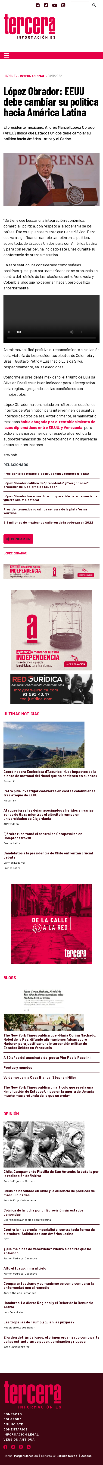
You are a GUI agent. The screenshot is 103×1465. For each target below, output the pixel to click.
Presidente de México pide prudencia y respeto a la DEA (46, 473)
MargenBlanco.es (26, 1456)
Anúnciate (13, 1424)
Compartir (18, 539)
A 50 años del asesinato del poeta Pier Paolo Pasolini (47, 1057)
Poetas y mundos (17, 1067)
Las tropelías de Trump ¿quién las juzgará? (39, 1322)
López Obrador (15, 553)
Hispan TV (10, 76)
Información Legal (21, 1434)
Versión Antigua (19, 1439)
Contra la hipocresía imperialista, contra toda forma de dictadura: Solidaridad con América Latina (49, 1231)
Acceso (86, 1456)
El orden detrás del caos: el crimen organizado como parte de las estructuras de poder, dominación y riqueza (51, 1339)
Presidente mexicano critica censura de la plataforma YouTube (45, 511)
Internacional (32, 76)
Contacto (12, 1414)
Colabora (12, 1419)
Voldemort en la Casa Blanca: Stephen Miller (39, 1077)
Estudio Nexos (66, 1456)
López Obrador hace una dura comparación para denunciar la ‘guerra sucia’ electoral (50, 498)
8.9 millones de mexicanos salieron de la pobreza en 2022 (48, 522)
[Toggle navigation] (6, 55)
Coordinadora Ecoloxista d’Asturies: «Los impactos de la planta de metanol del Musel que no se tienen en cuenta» (50, 773)
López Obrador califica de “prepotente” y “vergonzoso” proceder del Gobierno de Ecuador (45, 485)
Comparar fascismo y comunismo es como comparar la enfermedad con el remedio (48, 1285)
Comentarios (15, 1429)
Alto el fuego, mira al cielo (24, 1268)
